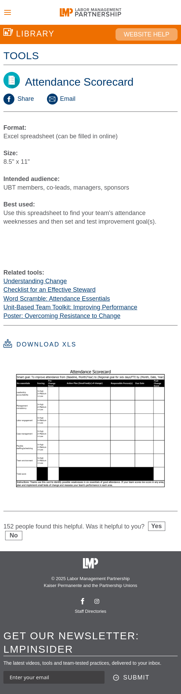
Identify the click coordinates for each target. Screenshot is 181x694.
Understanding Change (35, 281)
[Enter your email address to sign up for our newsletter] (54, 677)
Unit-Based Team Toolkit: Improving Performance (70, 307)
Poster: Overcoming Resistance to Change (61, 315)
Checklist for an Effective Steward (49, 289)
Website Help (146, 34)
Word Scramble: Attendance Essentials (56, 298)
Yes (156, 526)
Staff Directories (90, 611)
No (14, 535)
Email (60, 98)
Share (18, 98)
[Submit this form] (131, 678)
